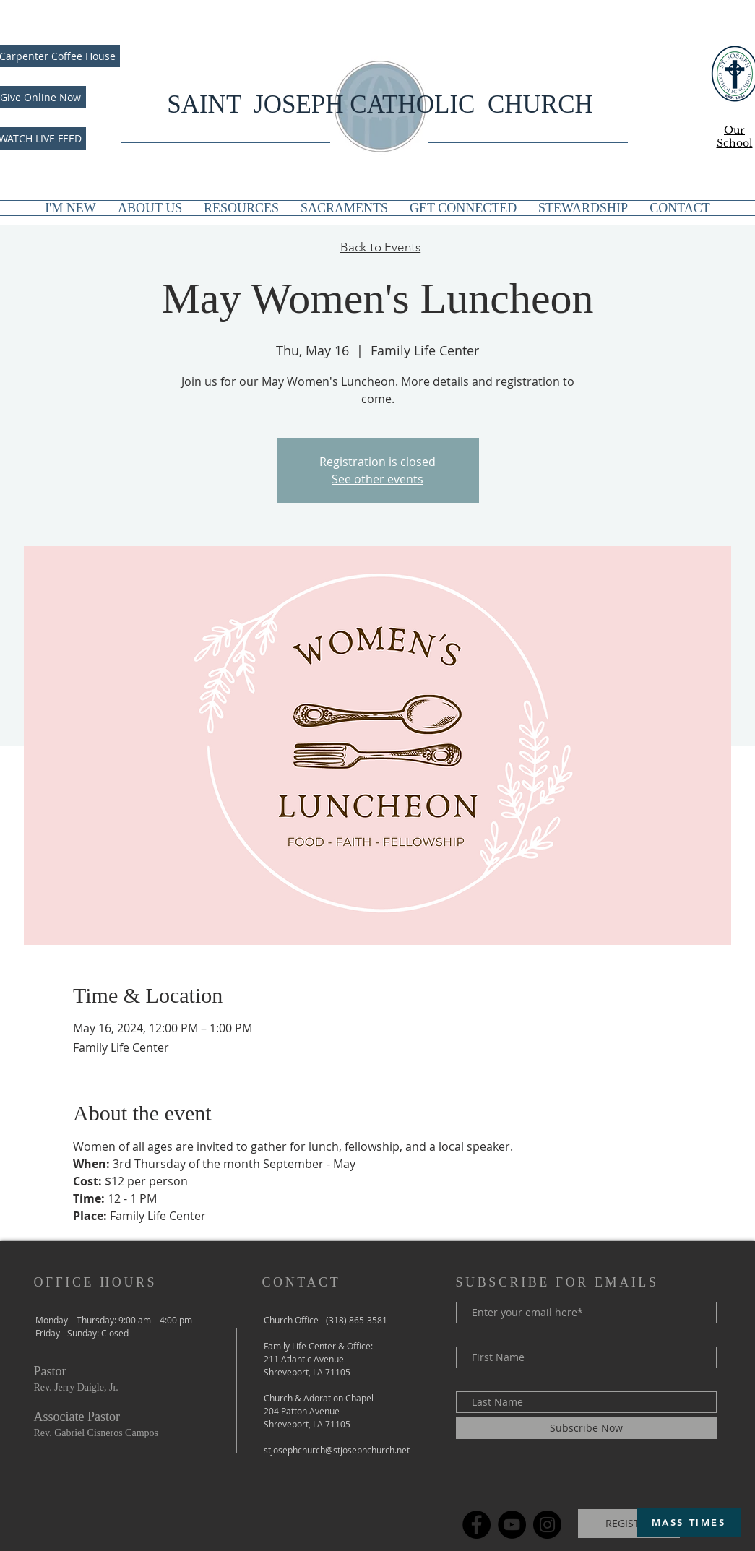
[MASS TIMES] (689, 1522)
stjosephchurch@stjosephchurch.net (337, 1450)
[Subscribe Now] (586, 1428)
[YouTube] (512, 1525)
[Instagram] (547, 1525)
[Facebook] (476, 1525)
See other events (377, 479)
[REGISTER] (629, 1523)
